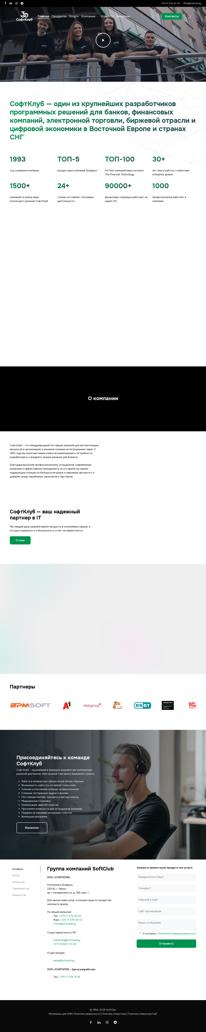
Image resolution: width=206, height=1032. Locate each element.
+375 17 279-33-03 (71, 919)
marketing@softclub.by (66, 940)
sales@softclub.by (63, 960)
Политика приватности (87, 1013)
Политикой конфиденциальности (177, 933)
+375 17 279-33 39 (69, 977)
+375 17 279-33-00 (70, 916)
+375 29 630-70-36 (64, 944)
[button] (20, 540)
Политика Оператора (114, 1013)
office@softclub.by (64, 923)
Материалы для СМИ (60, 1013)
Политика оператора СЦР (142, 1013)
